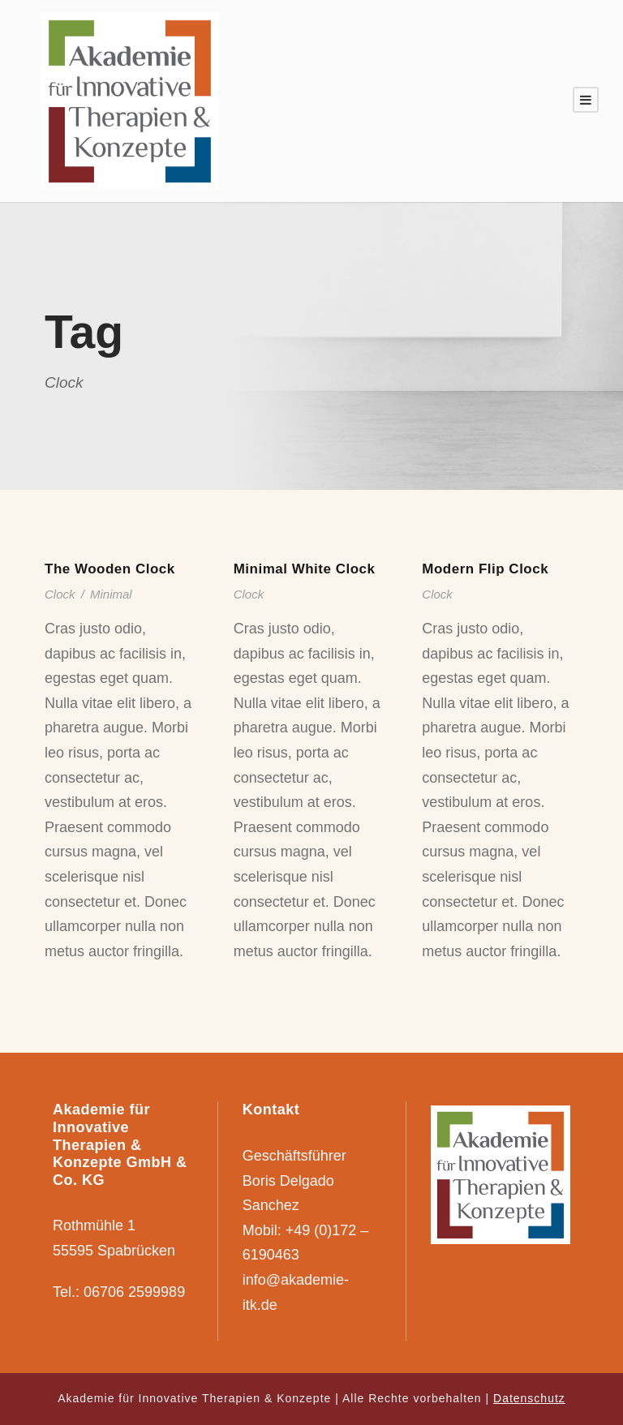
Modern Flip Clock (485, 569)
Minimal (111, 594)
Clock (60, 594)
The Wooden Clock (110, 569)
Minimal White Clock (305, 569)
